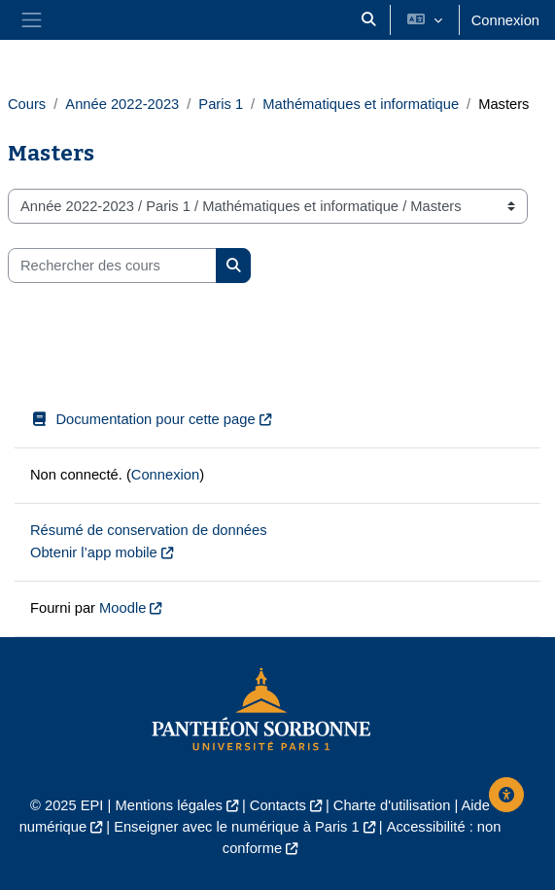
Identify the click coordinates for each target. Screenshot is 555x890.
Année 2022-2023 (122, 104)
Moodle (122, 608)
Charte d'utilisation (392, 805)
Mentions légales (168, 805)
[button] (368, 20)
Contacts (278, 805)
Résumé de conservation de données (148, 530)
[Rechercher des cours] (112, 265)
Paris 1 (220, 104)
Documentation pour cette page (143, 419)
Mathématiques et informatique (360, 104)
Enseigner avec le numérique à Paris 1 (237, 827)
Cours (27, 104)
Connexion (505, 20)
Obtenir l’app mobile (93, 552)
